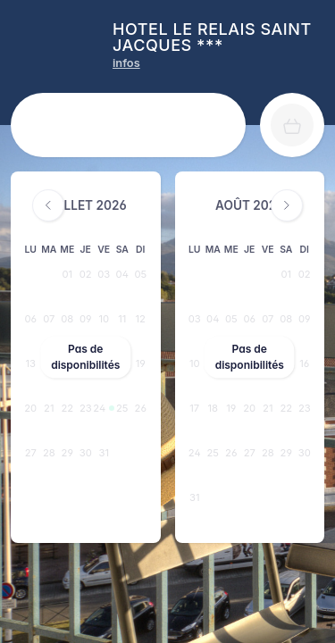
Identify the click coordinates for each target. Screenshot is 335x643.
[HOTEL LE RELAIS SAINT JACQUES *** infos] (126, 62)
